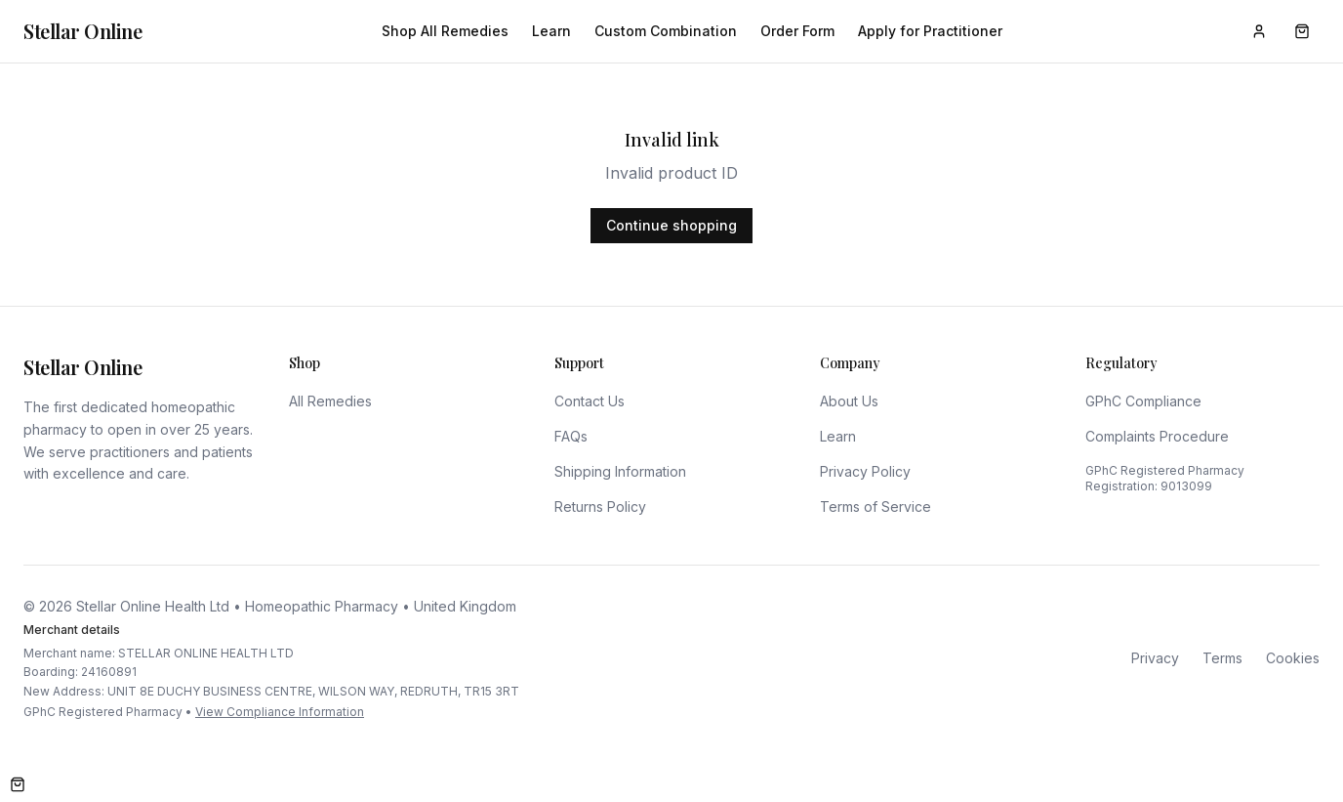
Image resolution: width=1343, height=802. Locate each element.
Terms (1222, 658)
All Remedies (330, 401)
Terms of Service (875, 506)
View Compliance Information (279, 711)
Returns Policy (600, 506)
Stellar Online (82, 31)
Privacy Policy (865, 471)
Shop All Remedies (445, 30)
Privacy (1155, 658)
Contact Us (589, 401)
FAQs (571, 436)
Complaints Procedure (1157, 436)
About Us (849, 401)
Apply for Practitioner (930, 30)
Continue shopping (671, 225)
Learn (551, 30)
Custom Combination (665, 30)
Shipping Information (620, 471)
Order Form (797, 30)
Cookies (1293, 658)
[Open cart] (17, 784)
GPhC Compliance (1143, 401)
